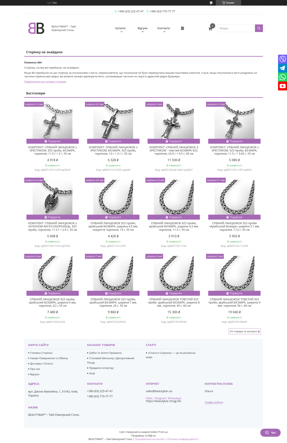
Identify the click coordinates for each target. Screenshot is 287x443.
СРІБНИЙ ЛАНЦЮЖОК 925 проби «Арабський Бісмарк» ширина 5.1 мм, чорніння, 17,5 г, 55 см (234, 226)
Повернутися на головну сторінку (45, 81)
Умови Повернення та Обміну (49, 358)
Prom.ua (163, 432)
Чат (270, 432)
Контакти (164, 28)
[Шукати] (259, 28)
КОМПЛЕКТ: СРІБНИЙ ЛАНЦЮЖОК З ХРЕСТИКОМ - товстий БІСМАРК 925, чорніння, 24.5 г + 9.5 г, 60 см (173, 150)
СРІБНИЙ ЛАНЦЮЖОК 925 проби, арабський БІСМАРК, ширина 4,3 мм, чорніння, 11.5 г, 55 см (174, 226)
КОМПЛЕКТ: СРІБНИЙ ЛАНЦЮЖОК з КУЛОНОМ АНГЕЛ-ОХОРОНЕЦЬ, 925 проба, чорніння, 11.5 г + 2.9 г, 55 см (52, 226)
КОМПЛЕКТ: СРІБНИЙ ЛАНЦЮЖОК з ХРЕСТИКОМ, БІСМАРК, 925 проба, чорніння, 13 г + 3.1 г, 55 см (113, 150)
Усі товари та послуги (243, 331)
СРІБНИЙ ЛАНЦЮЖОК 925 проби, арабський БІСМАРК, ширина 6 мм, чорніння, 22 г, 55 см (52, 302)
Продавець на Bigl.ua (143, 435)
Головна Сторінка (41, 353)
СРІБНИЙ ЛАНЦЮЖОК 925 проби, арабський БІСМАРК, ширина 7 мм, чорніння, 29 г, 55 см (113, 302)
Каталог (120, 28)
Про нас (35, 369)
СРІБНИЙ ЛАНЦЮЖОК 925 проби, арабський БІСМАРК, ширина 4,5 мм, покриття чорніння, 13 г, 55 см (113, 226)
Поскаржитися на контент (150, 439)
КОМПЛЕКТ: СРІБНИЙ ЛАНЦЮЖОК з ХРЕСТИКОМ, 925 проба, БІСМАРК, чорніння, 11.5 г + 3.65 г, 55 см (234, 150)
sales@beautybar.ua (159, 391)
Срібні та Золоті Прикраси (105, 353)
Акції (92, 373)
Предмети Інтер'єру (101, 368)
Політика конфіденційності (182, 439)
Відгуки (143, 28)
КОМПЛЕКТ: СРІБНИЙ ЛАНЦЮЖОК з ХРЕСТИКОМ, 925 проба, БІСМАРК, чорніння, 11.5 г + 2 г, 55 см (52, 150)
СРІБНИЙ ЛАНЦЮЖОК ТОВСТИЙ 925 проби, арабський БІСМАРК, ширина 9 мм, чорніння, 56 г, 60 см (234, 302)
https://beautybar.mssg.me (163, 401)
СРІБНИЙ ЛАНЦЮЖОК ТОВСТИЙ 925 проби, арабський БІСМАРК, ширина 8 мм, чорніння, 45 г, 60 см (174, 302)
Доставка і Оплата (41, 363)
